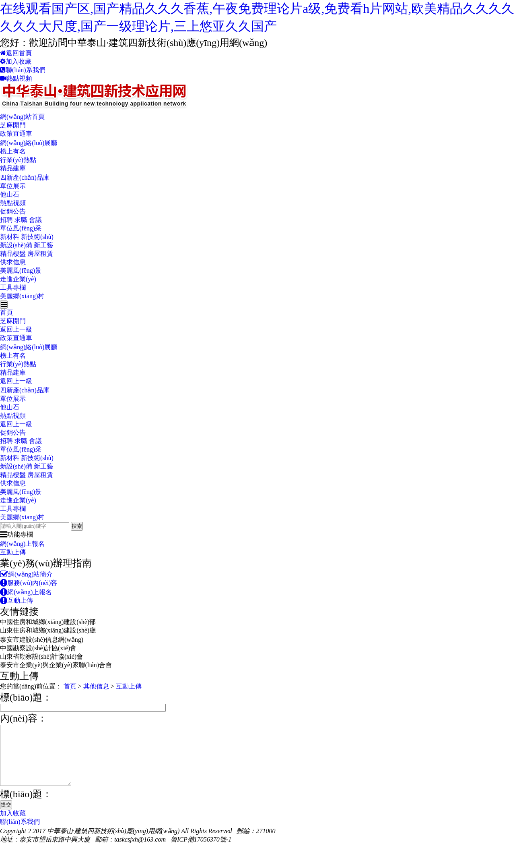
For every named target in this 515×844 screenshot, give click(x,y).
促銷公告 (13, 211)
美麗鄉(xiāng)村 (22, 295)
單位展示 (13, 185)
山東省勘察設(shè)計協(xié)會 (41, 656)
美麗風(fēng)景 (20, 270)
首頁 (6, 312)
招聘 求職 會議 (21, 219)
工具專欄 (13, 287)
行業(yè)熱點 (18, 159)
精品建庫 (13, 168)
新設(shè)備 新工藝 (26, 245)
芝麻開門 (13, 125)
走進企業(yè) (18, 279)
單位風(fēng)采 (20, 228)
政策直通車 (16, 133)
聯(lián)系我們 (22, 69)
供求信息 (13, 262)
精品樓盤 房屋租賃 (26, 253)
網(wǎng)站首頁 (22, 116)
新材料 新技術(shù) (27, 236)
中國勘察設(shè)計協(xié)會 (38, 648)
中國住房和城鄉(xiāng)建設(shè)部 (48, 621)
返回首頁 (16, 53)
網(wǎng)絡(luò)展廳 (28, 142)
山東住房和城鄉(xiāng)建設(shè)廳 (48, 630)
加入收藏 (15, 61)
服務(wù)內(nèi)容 (28, 582)
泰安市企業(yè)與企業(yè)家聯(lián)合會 (56, 665)
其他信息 (96, 686)
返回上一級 (16, 329)
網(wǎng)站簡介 (26, 574)
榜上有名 (13, 151)
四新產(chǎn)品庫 (24, 177)
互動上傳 (13, 552)
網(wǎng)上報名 (22, 543)
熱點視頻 (16, 78)
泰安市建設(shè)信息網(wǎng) (41, 639)
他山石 (9, 194)
